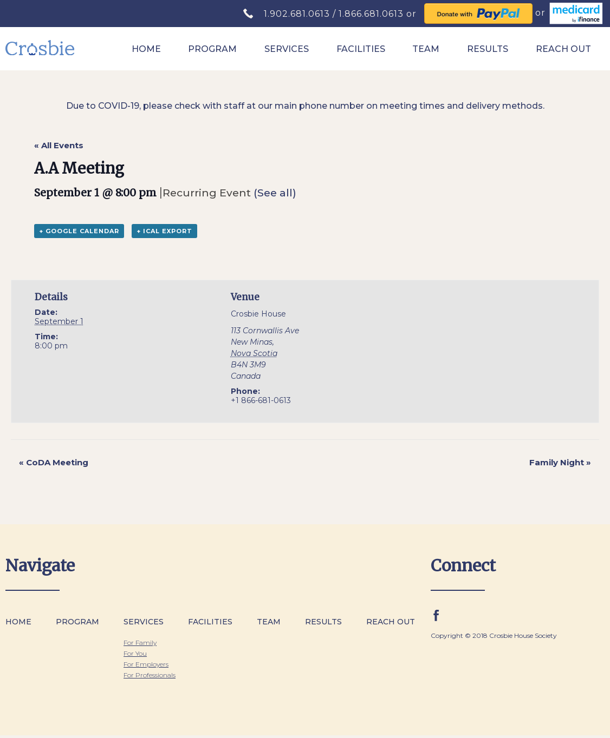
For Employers (146, 664)
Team (425, 49)
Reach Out (563, 49)
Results (487, 49)
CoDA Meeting (53, 462)
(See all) (275, 192)
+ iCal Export (164, 231)
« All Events (58, 145)
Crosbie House (258, 314)
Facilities (360, 49)
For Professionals (150, 675)
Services (286, 49)
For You (135, 653)
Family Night (560, 462)
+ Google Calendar (79, 231)
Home (146, 49)
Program (212, 49)
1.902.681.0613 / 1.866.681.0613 (335, 14)
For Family (140, 642)
